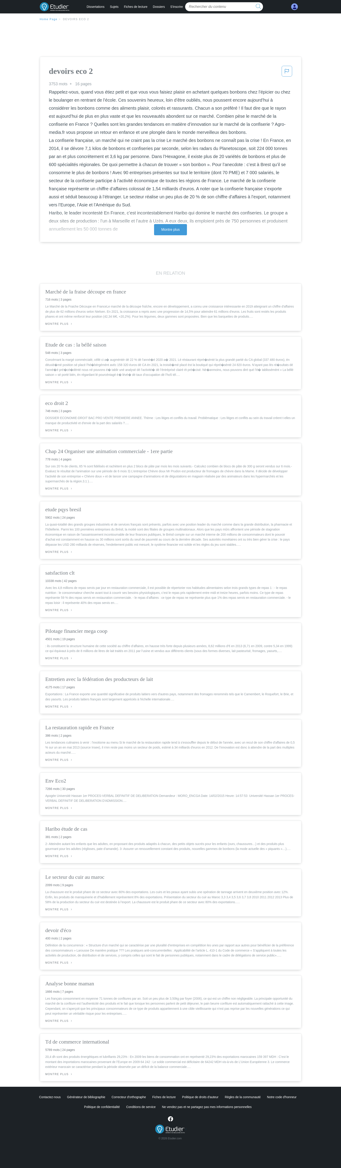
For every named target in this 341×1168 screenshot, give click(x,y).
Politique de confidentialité (102, 1107)
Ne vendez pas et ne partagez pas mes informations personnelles (207, 1107)
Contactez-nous (50, 1097)
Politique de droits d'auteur (200, 1097)
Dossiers (159, 7)
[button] (287, 72)
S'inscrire (176, 7)
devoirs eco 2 (76, 19)
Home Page (49, 19)
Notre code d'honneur (282, 1097)
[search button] (258, 6)
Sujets (114, 7)
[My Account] (294, 7)
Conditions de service (141, 1107)
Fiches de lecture (135, 7)
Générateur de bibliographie (86, 1097)
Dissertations (96, 7)
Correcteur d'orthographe (129, 1097)
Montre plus (170, 229)
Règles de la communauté (243, 1097)
